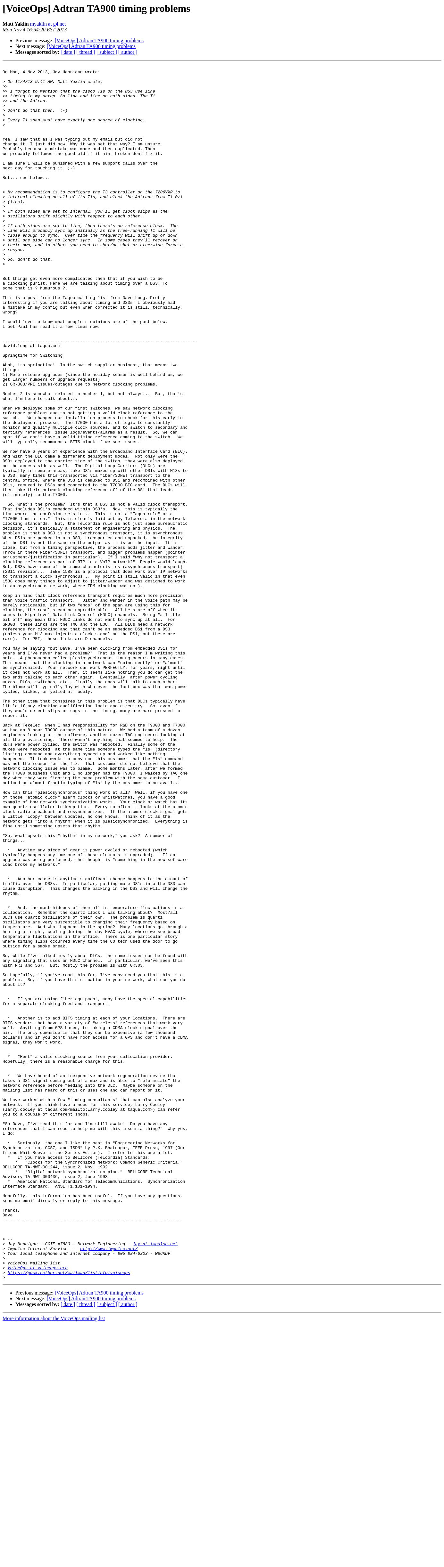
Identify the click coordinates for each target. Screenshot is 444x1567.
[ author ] (128, 52)
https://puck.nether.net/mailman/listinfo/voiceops (69, 1514)
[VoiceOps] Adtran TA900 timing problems (99, 40)
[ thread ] (85, 52)
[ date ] (68, 52)
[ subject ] (106, 52)
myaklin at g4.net (48, 24)
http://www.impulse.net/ (109, 1486)
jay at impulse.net (155, 1480)
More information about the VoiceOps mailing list (54, 1561)
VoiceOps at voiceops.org (38, 1509)
